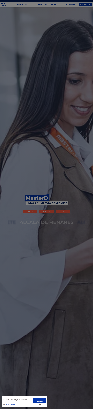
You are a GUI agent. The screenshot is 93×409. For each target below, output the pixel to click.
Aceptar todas (39, 398)
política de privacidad (10, 404)
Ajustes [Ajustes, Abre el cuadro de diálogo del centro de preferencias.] (39, 404)
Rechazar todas (39, 401)
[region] (24, 401)
